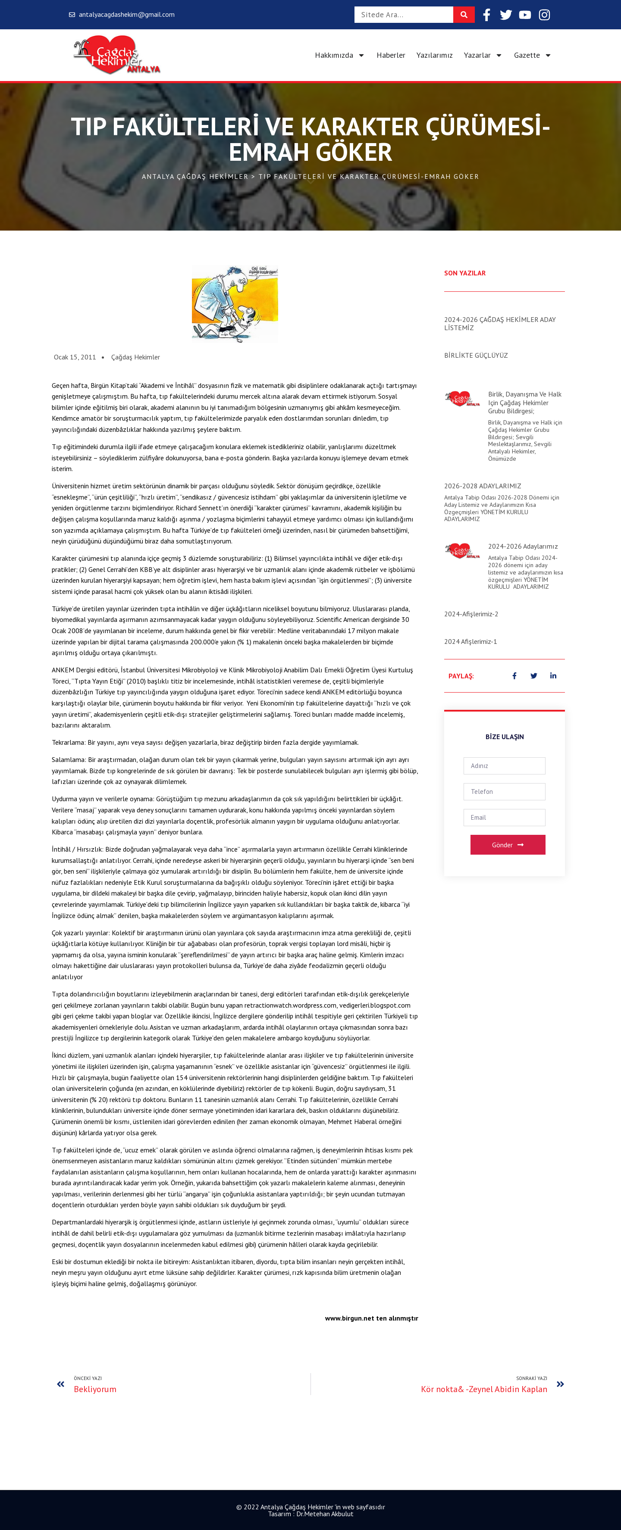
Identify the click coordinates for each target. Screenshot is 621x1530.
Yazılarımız (435, 55)
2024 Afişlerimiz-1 (470, 641)
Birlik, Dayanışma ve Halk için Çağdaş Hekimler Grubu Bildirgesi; (524, 402)
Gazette (533, 55)
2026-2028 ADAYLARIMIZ (482, 485)
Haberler (390, 55)
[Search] (464, 14)
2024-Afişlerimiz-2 (471, 613)
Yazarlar (483, 55)
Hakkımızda (340, 55)
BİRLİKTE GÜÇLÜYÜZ (476, 355)
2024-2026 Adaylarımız (523, 546)
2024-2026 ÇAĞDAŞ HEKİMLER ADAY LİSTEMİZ (500, 323)
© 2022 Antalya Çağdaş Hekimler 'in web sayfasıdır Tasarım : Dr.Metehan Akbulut (310, 1510)
